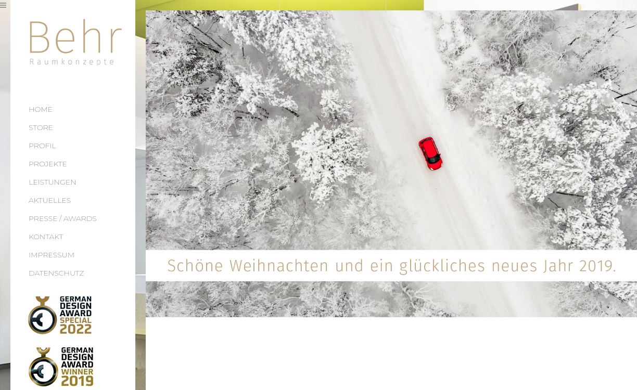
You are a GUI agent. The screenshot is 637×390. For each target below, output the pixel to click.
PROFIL (42, 145)
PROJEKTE (48, 163)
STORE (41, 127)
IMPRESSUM (51, 254)
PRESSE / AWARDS (63, 218)
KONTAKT (46, 236)
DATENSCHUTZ (56, 273)
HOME (41, 109)
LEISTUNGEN (53, 182)
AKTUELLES (50, 200)
